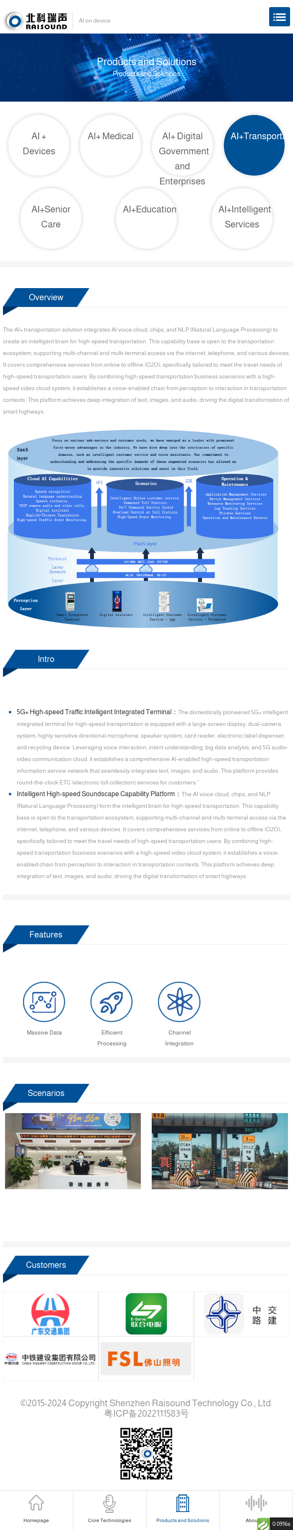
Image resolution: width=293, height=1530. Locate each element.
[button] (116, 1221)
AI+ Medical (111, 136)
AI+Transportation (258, 136)
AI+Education (149, 209)
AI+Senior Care (50, 217)
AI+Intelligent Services (244, 217)
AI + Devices (39, 143)
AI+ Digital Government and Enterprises (184, 158)
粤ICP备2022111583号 (146, 1413)
